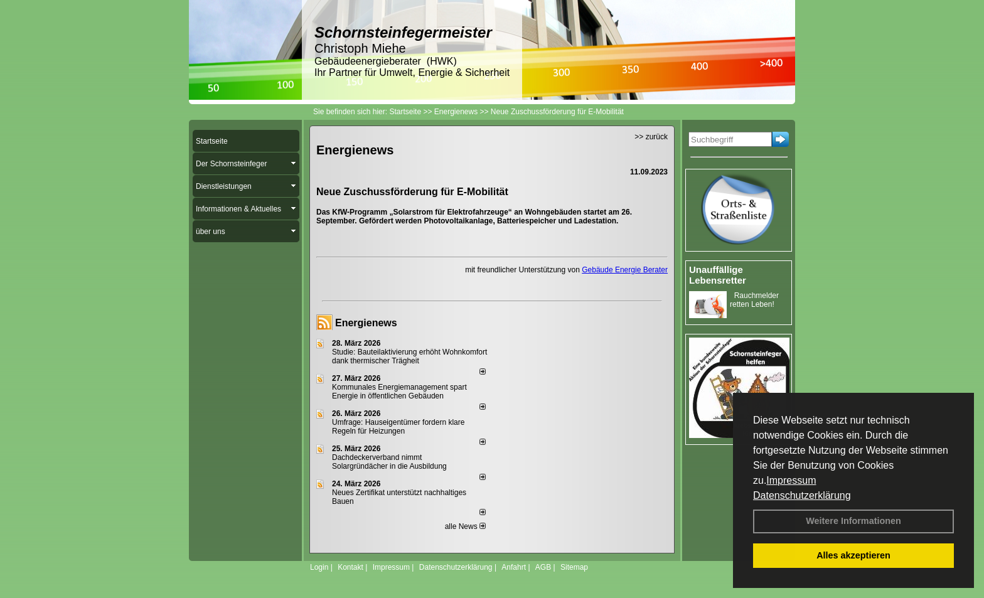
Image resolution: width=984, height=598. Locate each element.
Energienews (366, 323)
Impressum (791, 480)
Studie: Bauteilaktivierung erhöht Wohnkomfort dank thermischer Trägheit (409, 356)
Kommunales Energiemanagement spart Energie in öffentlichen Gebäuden (399, 391)
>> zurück (651, 136)
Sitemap (574, 567)
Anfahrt (513, 567)
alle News (465, 526)
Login (319, 567)
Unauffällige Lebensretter (717, 275)
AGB (543, 567)
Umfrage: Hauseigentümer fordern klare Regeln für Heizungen (398, 426)
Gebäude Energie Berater (625, 269)
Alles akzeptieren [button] (853, 555)
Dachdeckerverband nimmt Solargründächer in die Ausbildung (389, 462)
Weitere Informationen (853, 521)
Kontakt (350, 567)
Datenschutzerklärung (802, 495)
